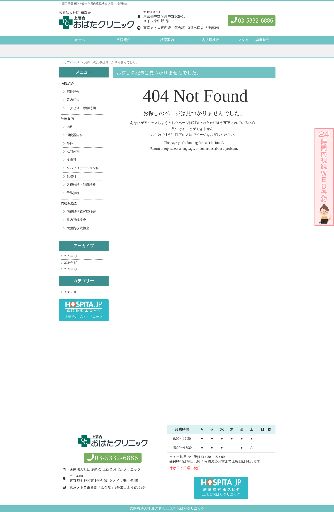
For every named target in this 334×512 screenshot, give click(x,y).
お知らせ (70, 292)
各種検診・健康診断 (81, 184)
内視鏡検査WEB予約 (81, 211)
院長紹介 (73, 91)
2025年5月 (71, 256)
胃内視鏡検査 (76, 220)
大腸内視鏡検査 (78, 228)
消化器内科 (75, 135)
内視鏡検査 (69, 203)
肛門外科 (73, 151)
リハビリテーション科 (83, 168)
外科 (70, 143)
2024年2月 (71, 269)
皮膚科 (71, 159)
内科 (70, 126)
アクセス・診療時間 (253, 40)
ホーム (80, 40)
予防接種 (73, 193)
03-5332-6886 (251, 20)
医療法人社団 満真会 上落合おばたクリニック (168, 508)
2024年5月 (71, 262)
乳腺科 (71, 176)
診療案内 (67, 118)
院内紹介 (73, 100)
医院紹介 (67, 83)
